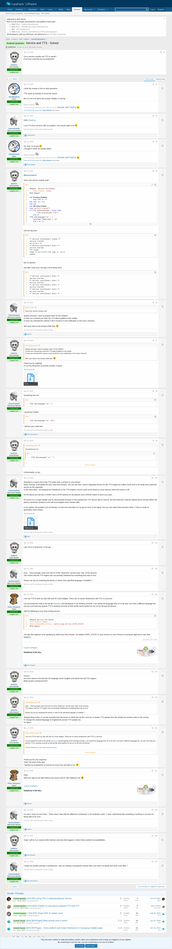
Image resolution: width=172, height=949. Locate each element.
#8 (157, 391)
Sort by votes (160, 79)
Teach (60, 9)
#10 (156, 478)
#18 (156, 810)
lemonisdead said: (31, 345)
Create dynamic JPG (36, 110)
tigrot (14, 901)
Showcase (32, 9)
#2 (157, 84)
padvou (12, 47)
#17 (156, 771)
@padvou (32, 120)
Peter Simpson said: (32, 733)
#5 (157, 171)
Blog (68, 9)
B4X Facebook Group (32, 13)
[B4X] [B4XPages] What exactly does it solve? (47, 920)
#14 (156, 672)
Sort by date (149, 79)
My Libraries (47, 110)
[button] (20, 9)
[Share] (160, 52)
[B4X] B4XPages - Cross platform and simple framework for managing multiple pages (64, 928)
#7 (157, 340)
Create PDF (27, 110)
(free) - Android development (25, 24)
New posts (88, 9)
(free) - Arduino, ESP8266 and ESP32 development (34, 32)
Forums (77, 9)
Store (42, 9)
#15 (156, 697)
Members (101, 9)
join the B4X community (56, 34)
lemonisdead (14, 128)
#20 (156, 861)
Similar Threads (36, 47)
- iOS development (21, 29)
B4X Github (45, 13)
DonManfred (14, 97)
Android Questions (32, 901)
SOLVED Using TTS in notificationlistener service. (49, 898)
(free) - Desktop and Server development (30, 27)
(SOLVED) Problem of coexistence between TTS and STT (53, 906)
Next (14, 79)
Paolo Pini (16, 908)
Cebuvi (15, 915)
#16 (156, 728)
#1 (164, 52)
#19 (156, 836)
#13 (156, 594)
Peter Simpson (14, 607)
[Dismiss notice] (164, 19)
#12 (156, 569)
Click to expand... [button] (91, 465)
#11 (156, 543)
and (32, 434)
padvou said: (29, 307)
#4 (157, 142)
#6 (157, 302)
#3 (157, 116)
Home (9, 9)
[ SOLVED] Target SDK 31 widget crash (45, 913)
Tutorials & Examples (33, 923)
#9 (157, 441)
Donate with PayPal (66, 107)
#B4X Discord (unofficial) (14, 13)
